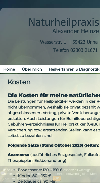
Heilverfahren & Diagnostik (74, 69)
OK (56, 178)
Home (9, 69)
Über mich (32, 69)
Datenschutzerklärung (33, 178)
